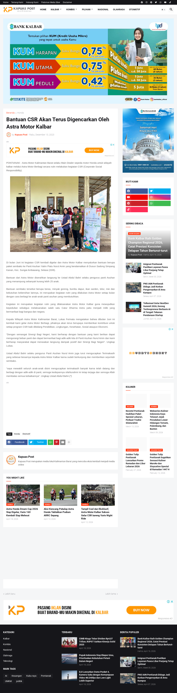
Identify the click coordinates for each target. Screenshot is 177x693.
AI (6, 676)
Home (5, 2)
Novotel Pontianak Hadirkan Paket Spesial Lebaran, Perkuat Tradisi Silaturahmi (135, 417)
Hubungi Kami (32, 2)
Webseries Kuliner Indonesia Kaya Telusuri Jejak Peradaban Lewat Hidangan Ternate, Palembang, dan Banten (159, 420)
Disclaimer (67, 2)
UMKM (8, 681)
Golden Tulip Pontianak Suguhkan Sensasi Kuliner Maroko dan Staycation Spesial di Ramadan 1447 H (160, 462)
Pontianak (46, 676)
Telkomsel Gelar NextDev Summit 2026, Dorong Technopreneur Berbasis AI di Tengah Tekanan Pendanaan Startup (156, 309)
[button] (163, 9)
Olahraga (119, 9)
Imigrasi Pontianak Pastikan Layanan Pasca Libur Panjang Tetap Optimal (155, 268)
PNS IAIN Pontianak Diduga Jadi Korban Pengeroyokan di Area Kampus (154, 288)
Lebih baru (10, 594)
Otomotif (134, 9)
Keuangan (17, 676)
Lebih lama (110, 594)
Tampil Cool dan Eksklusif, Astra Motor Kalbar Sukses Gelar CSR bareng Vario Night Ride (96, 514)
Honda (20, 113)
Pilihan (86, 9)
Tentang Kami (17, 2)
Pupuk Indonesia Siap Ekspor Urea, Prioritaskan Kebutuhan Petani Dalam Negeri (96, 658)
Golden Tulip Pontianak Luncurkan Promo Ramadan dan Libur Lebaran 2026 (135, 460)
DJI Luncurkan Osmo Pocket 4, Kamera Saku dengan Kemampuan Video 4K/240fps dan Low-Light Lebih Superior (96, 676)
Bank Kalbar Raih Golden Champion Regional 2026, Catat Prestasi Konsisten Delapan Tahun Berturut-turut (155, 643)
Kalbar (55, 9)
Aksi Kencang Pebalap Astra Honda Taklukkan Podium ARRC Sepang (59, 512)
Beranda (10, 113)
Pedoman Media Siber (50, 2)
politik (19, 681)
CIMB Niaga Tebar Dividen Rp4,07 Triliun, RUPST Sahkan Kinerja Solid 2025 (97, 641)
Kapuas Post (26, 456)
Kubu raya (31, 676)
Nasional (103, 9)
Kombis (70, 9)
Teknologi (7, 661)
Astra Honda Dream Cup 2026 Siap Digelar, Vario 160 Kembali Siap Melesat (22, 512)
